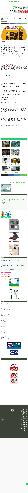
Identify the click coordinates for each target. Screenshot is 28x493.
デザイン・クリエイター (4, 364)
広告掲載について (13, 464)
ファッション (3, 338)
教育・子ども (3, 333)
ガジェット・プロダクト (4, 337)
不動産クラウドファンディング (5, 355)
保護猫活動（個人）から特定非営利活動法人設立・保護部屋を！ (18, 182)
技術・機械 (2, 360)
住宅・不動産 (3, 366)
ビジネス (2, 365)
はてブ (17, 23)
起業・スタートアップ (4, 348)
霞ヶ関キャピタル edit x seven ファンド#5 (7, 203)
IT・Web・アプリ (3, 361)
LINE (23, 23)
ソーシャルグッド (3, 353)
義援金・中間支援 (3, 344)
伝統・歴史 (2, 343)
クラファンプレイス (14, 490)
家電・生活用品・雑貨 (4, 332)
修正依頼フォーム (13, 465)
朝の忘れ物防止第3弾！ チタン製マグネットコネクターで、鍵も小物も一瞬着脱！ (12, 206)
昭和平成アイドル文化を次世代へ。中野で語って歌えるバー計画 (9, 281)
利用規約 (12, 467)
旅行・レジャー (3, 349)
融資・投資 (2, 354)
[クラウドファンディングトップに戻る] (27, 484)
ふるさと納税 (3, 359)
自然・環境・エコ (3, 342)
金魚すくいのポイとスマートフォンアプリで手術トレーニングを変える (10, 279)
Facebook (10, 23)
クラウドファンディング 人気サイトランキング (24, 469)
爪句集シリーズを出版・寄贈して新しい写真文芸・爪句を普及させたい (10, 288)
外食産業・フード (3, 331)
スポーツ (2, 336)
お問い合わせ (13, 466)
